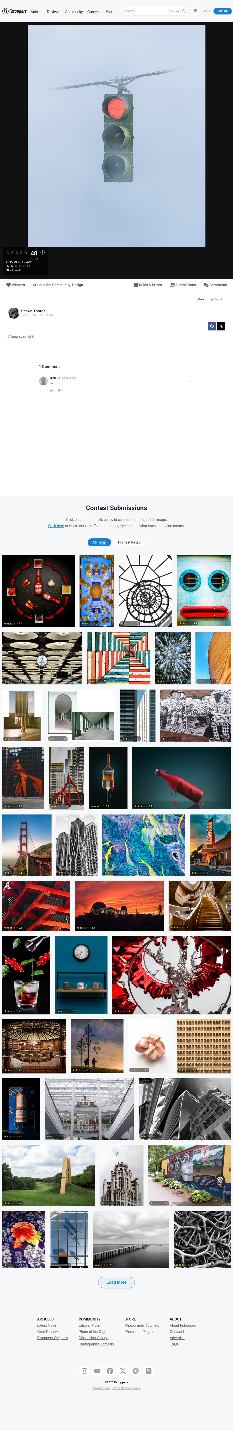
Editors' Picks (89, 1325)
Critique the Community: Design (58, 285)
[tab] (99, 542)
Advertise (177, 1338)
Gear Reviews (48, 1332)
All (99, 542)
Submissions (183, 285)
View (201, 299)
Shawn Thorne (33, 311)
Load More (116, 1282)
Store (110, 12)
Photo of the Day (92, 1332)
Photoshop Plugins (139, 1332)
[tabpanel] (116, 929)
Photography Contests (96, 1344)
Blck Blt (55, 377)
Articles (36, 12)
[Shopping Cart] (195, 10)
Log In (206, 10)
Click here (56, 526)
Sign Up (223, 10)
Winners (15, 285)
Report (216, 299)
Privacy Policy (102, 1388)
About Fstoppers (183, 1325)
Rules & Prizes (148, 285)
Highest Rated (129, 542)
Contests (94, 12)
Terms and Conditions (126, 1388)
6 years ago (69, 377)
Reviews (53, 12)
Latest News (47, 1325)
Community (74, 12)
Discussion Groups (93, 1338)
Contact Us (178, 1332)
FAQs (174, 1344)
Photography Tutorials (141, 1325)
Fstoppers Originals (52, 1338)
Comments (215, 285)
